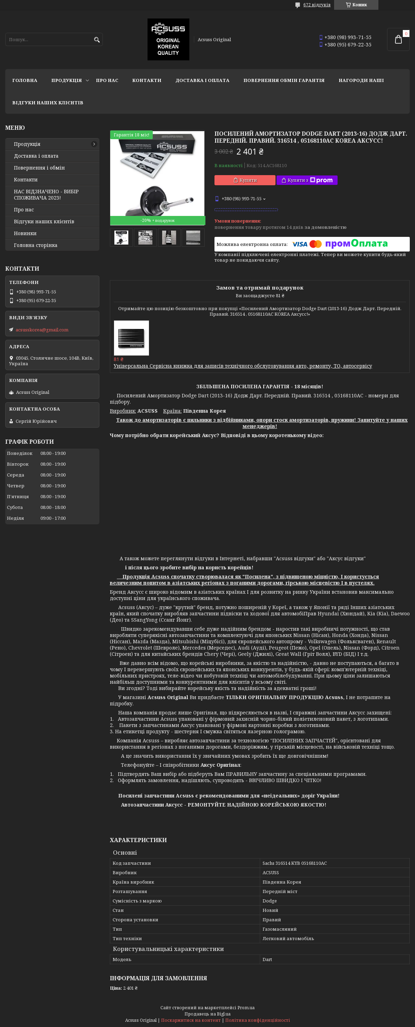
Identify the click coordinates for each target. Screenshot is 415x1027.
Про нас (107, 80)
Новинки (25, 233)
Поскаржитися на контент (191, 1020)
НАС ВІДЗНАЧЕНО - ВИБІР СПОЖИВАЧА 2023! (46, 194)
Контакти (146, 80)
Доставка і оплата (202, 80)
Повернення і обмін (39, 168)
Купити (248, 180)
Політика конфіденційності (257, 1020)
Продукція (66, 80)
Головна (24, 80)
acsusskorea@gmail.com (42, 329)
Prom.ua (246, 1008)
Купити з (310, 180)
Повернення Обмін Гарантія (284, 80)
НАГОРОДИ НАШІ (361, 80)
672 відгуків (317, 5)
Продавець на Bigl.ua (207, 1014)
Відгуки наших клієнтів (47, 102)
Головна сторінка (36, 245)
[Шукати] (97, 40)
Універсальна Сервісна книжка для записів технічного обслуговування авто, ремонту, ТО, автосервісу (243, 365)
